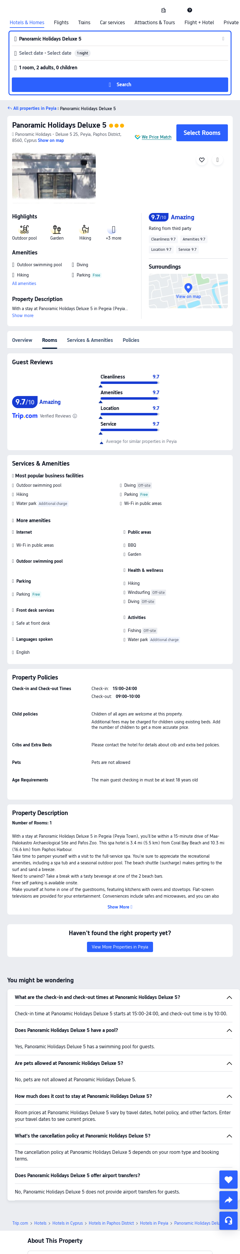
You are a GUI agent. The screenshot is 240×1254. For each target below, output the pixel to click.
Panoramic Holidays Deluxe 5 (59, 125)
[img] (54, 176)
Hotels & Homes (27, 22)
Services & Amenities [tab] (90, 340)
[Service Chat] (228, 1221)
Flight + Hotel (199, 22)
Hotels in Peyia (154, 1223)
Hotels (40, 1223)
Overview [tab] (22, 340)
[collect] (228, 1180)
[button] (176, 10)
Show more (23, 315)
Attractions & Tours (155, 22)
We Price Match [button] (157, 137)
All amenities (24, 283)
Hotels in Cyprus (67, 1223)
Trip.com (20, 1223)
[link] (163, 10)
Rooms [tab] (49, 340)
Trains (84, 22)
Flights (61, 22)
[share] (228, 1200)
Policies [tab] (131, 340)
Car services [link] (112, 22)
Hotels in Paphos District (111, 1223)
